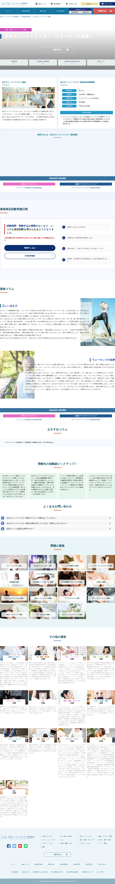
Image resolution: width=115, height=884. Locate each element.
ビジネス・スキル (85, 843)
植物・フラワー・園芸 (105, 836)
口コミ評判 (100, 872)
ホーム (9, 11)
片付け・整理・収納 (105, 840)
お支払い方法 (73, 4)
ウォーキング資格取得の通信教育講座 (29, 188)
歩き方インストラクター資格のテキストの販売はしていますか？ (32, 518)
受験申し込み (30, 248)
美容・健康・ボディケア (87, 840)
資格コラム (101, 61)
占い (62, 840)
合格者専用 (74, 12)
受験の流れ (43, 11)
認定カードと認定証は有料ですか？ (20, 529)
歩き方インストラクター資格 (42, 16)
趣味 (43, 847)
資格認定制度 (26, 11)
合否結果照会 (60, 11)
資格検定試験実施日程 (72, 61)
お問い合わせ (108, 4)
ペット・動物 (103, 843)
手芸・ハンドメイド (86, 836)
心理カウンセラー (47, 836)
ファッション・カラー (49, 840)
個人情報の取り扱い (57, 872)
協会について (42, 4)
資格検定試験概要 (43, 61)
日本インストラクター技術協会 (9, 16)
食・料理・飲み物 (66, 836)
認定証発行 (86, 12)
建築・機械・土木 (66, 843)
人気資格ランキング (91, 4)
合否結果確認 (29, 256)
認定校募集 (57, 4)
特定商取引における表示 (40, 872)
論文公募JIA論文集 (72, 872)
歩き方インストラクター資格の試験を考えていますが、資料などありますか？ (37, 523)
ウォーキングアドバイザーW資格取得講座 (85, 188)
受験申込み (102, 11)
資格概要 (14, 61)
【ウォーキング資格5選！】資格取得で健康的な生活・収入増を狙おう (30, 442)
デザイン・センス (47, 843)
